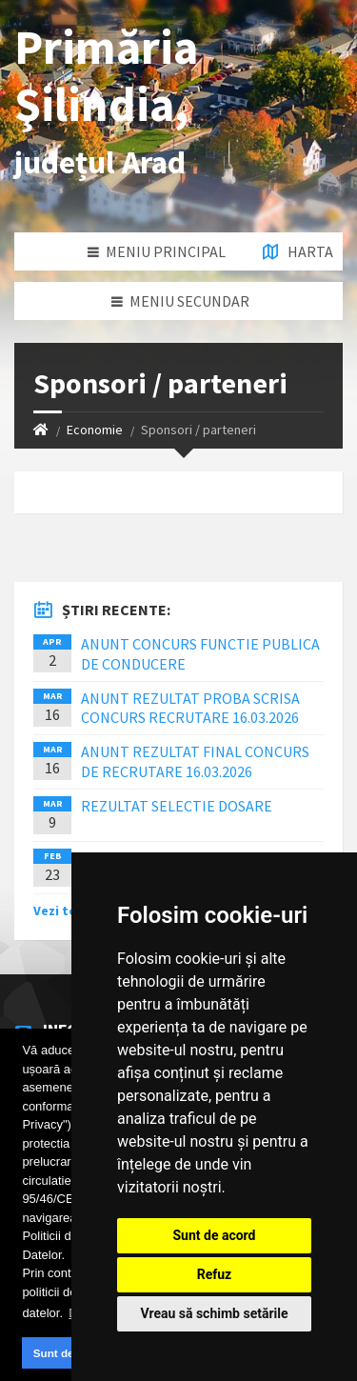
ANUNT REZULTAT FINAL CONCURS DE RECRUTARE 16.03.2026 (195, 761)
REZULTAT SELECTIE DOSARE (176, 805)
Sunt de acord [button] (70, 1353)
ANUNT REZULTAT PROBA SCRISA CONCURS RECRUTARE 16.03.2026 (190, 708)
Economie (95, 429)
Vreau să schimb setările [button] (214, 1313)
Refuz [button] (214, 1274)
